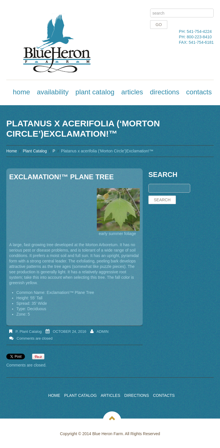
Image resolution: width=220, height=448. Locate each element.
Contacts (199, 92)
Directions (164, 92)
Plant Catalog (94, 92)
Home (21, 92)
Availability (53, 92)
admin (103, 331)
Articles (132, 92)
